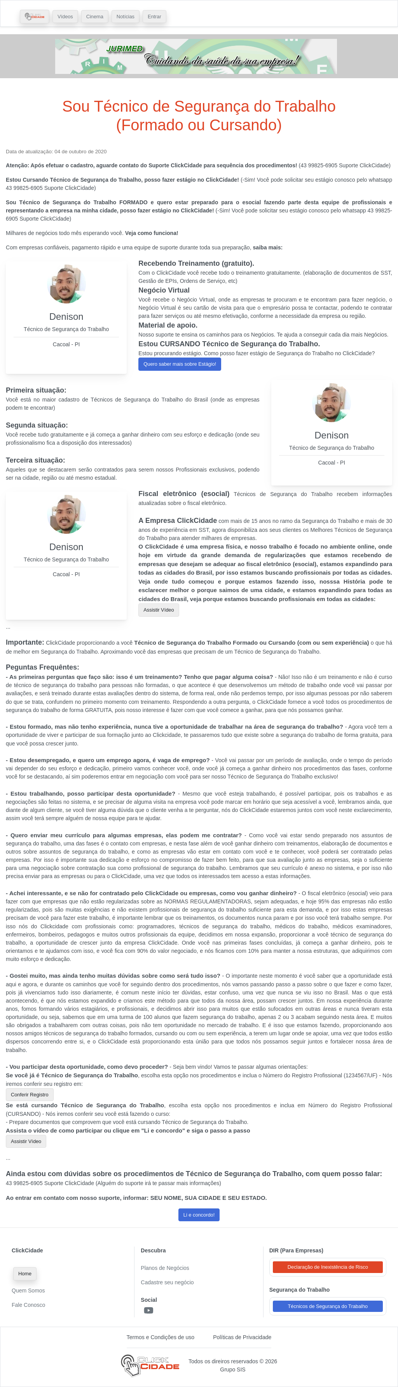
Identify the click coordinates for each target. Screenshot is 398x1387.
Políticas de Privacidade (242, 1337)
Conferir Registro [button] (30, 1095)
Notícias (125, 16)
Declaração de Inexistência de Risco (328, 1267)
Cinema (94, 16)
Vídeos (65, 16)
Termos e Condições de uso (161, 1337)
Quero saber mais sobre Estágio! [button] (179, 364)
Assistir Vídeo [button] (158, 610)
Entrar (154, 16)
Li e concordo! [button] (199, 1215)
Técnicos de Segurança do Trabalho (328, 1306)
